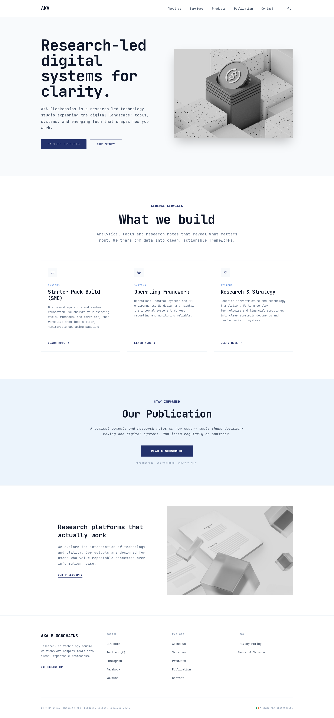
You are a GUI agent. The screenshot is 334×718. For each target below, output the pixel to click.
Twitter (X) (116, 652)
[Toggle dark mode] (289, 8)
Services (196, 8)
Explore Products (64, 144)
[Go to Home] (45, 8)
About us (174, 8)
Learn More (59, 343)
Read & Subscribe (167, 451)
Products (219, 8)
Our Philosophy (70, 575)
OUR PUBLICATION (52, 667)
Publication (243, 8)
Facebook (113, 669)
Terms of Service (251, 652)
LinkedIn (113, 644)
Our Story (106, 144)
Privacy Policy (250, 644)
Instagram (114, 661)
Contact (267, 8)
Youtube (112, 678)
